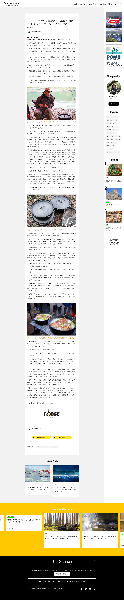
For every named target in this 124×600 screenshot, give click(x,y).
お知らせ (34, 588)
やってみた (118, 139)
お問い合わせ (61, 588)
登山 (114, 117)
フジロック (116, 129)
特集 (115, 133)
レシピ (108, 126)
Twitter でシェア (60, 437)
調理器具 (109, 129)
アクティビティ (83, 4)
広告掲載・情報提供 (62, 574)
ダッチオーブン (41, 446)
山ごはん (109, 123)
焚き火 (115, 123)
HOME (70, 4)
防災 (113, 139)
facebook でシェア (40, 437)
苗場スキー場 (110, 136)
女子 (108, 142)
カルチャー (114, 4)
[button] (106, 87)
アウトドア (117, 136)
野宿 (108, 139)
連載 (48, 446)
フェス (97, 4)
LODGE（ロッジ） (68, 80)
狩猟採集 (109, 117)
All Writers (114, 104)
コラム (116, 120)
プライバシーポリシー (52, 588)
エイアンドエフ (54, 446)
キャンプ (91, 4)
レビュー (109, 145)
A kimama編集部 (36, 31)
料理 (108, 4)
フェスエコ (109, 133)
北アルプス (109, 120)
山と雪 (75, 4)
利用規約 (44, 588)
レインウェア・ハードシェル (113, 152)
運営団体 (39, 588)
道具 (104, 4)
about (29, 588)
